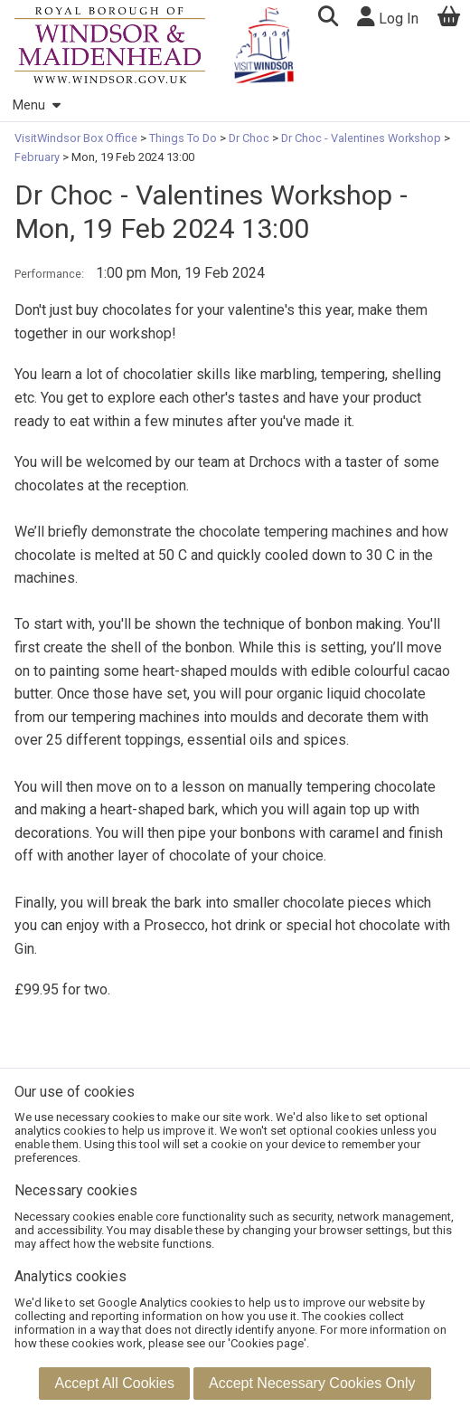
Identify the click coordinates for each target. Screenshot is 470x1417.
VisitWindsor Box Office (77, 138)
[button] (327, 18)
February (38, 157)
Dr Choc (249, 138)
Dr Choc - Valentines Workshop (361, 138)
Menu (36, 105)
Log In (387, 16)
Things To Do (183, 138)
